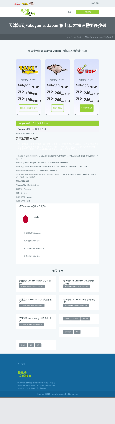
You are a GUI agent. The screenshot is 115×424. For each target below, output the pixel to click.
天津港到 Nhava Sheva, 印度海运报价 (31, 305)
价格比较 (88, 12)
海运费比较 (77, 37)
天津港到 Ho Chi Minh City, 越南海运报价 (76, 286)
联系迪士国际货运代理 (28, 108)
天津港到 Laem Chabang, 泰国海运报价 (76, 305)
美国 (77, 332)
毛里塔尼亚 (68, 332)
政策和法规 (95, 3)
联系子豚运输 (57, 108)
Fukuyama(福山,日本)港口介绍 (32, 129)
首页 (69, 12)
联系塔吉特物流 (86, 108)
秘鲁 (31, 345)
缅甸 (38, 345)
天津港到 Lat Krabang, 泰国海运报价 (31, 324)
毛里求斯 (85, 318)
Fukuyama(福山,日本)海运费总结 (33, 123)
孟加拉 (23, 345)
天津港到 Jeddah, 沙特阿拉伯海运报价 (32, 286)
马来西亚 (75, 318)
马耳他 (67, 318)
